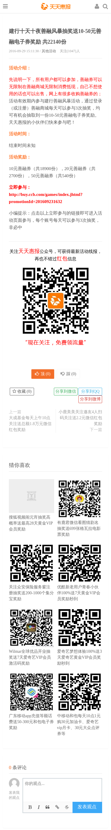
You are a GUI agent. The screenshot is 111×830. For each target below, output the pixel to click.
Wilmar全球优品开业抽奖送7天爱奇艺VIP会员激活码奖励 (31, 646)
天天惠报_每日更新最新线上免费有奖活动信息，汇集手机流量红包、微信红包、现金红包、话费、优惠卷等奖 (55, 7)
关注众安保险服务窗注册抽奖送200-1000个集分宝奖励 (31, 581)
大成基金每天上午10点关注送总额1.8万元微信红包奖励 (30, 424)
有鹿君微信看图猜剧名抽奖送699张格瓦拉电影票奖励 (79, 517)
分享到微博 (90, 399)
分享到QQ (90, 391)
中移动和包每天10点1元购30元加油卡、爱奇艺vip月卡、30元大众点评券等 (79, 713)
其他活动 (49, 51)
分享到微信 (65, 391)
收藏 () (21, 391)
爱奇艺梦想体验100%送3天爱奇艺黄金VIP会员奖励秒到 (79, 646)
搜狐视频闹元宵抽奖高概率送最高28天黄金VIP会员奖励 (31, 512)
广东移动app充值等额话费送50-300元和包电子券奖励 (31, 710)
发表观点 (87, 806)
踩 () (68, 374)
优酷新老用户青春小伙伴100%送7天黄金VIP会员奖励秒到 (79, 581)
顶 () (43, 374)
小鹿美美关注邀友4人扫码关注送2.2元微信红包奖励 (80, 418)
